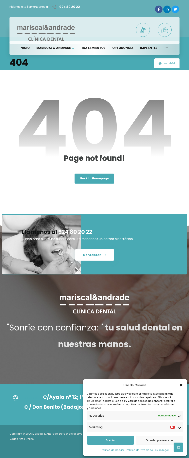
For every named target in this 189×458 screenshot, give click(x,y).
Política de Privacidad (140, 450)
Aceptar (110, 440)
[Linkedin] (167, 9)
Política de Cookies (113, 450)
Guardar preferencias (160, 440)
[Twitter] (175, 9)
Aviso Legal (162, 450)
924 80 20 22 (75, 232)
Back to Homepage (94, 179)
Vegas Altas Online (21, 439)
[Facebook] (159, 9)
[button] (181, 385)
